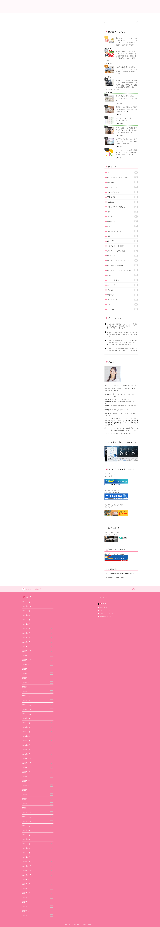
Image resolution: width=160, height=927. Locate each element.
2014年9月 (37, 879)
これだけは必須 (33, 16)
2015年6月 (37, 839)
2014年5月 (37, 897)
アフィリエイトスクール (126, 16)
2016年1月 (37, 808)
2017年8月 (37, 722)
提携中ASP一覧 (56, 16)
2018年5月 (37, 682)
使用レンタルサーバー (103, 16)
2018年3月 (37, 691)
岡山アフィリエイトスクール (122, 177)
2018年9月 (37, 664)
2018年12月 (37, 651)
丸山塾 (122, 216)
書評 (122, 211)
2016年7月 (37, 781)
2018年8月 (37, 669)
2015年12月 (37, 812)
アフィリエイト (122, 299)
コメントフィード (106, 613)
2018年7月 (37, 673)
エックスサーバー (110, 476)
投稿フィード (105, 610)
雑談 (122, 236)
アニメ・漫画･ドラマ (122, 280)
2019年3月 (37, 637)
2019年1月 (37, 646)
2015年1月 (37, 861)
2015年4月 (37, 848)
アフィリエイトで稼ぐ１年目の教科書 (121, 429)
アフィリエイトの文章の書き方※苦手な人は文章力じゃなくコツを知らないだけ (126, 130)
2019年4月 (37, 633)
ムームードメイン (110, 535)
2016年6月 (37, 785)
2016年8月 (37, 776)
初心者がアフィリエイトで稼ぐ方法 (80, 7)
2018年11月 (37, 655)
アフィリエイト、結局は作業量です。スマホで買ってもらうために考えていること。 (126, 152)
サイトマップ (102, 597)
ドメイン (122, 290)
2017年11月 (37, 709)
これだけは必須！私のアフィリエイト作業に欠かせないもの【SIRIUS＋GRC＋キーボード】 (126, 70)
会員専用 (122, 182)
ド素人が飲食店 (122, 192)
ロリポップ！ (109, 507)
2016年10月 (37, 767)
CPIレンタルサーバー (111, 492)
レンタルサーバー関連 (122, 246)
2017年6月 (37, 731)
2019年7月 (37, 619)
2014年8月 (37, 884)
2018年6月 (37, 678)
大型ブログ (122, 309)
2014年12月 (37, 866)
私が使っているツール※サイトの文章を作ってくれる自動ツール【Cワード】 (126, 141)
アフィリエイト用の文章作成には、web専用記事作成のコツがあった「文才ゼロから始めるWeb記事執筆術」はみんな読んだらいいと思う (121, 84)
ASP (122, 226)
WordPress (122, 221)
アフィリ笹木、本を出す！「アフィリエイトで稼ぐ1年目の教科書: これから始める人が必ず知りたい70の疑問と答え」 (121, 56)
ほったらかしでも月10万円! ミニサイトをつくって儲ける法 (126, 98)
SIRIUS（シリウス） (122, 255)
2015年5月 (37, 843)
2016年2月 (37, 803)
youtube (122, 202)
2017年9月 (37, 718)
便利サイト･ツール (122, 231)
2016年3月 (37, 799)
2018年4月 (37, 687)
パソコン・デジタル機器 (122, 251)
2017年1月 (37, 754)
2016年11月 (37, 763)
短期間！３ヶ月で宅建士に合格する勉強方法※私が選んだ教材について (122, 333)
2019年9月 (37, 610)
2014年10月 (37, 875)
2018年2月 (37, 696)
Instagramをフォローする (114, 577)
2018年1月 (37, 700)
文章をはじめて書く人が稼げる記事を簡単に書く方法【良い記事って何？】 (126, 109)
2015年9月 (37, 826)
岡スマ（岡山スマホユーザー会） (122, 270)
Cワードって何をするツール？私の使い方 (125, 119)
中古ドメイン (122, 295)
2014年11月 (37, 870)
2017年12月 (37, 705)
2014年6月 (37, 893)
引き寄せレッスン (122, 187)
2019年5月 (37, 628)
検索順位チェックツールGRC (114, 554)
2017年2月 (37, 749)
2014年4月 (37, 902)
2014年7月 (37, 888)
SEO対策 (122, 241)
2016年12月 (37, 758)
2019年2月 (37, 642)
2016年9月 (37, 772)
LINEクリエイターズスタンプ (122, 260)
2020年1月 (37, 602)
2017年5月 (37, 736)
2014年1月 (37, 915)
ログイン (103, 607)
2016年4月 (37, 794)
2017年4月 (37, 740)
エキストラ (122, 285)
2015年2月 (37, 857)
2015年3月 (37, 852)
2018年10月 (37, 660)
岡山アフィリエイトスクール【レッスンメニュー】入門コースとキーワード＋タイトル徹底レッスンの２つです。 (126, 41)
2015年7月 (37, 835)
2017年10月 (37, 714)
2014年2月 (37, 911)
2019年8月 (37, 615)
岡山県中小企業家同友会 (122, 265)
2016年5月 (37, 790)
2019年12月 (37, 606)
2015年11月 (37, 817)
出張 (122, 275)
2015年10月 (37, 821)
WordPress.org (106, 616)
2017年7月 (37, 727)
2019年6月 (37, 624)
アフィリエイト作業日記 (80, 16)
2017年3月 (37, 745)
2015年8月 (37, 830)
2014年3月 (37, 906)
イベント (122, 304)
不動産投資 (122, 197)
